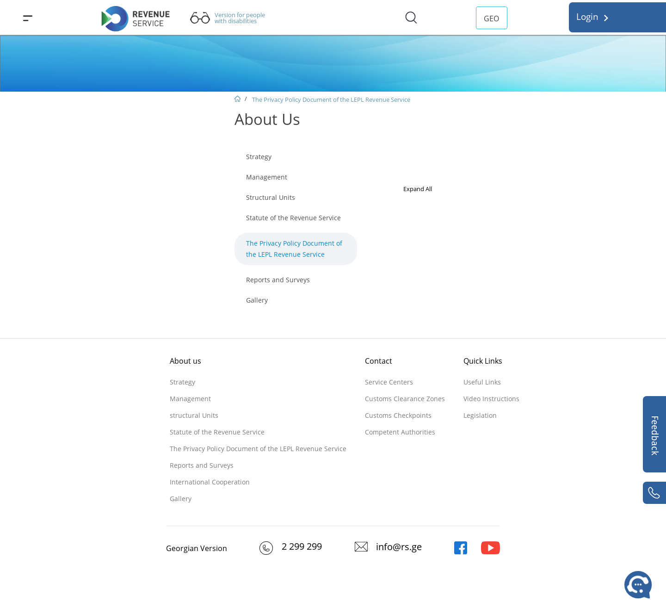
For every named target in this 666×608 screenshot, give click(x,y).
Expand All (417, 189)
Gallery (257, 300)
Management (266, 177)
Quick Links (482, 361)
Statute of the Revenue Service (293, 217)
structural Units (194, 415)
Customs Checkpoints (398, 415)
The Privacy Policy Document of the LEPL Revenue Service (331, 99)
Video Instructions (491, 398)
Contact (378, 361)
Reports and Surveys (278, 279)
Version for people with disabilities (240, 18)
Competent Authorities (400, 432)
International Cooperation (210, 482)
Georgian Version (196, 548)
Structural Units (270, 197)
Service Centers (389, 382)
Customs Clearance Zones (405, 398)
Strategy (258, 156)
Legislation (480, 415)
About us (185, 361)
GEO (491, 18)
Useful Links (482, 382)
